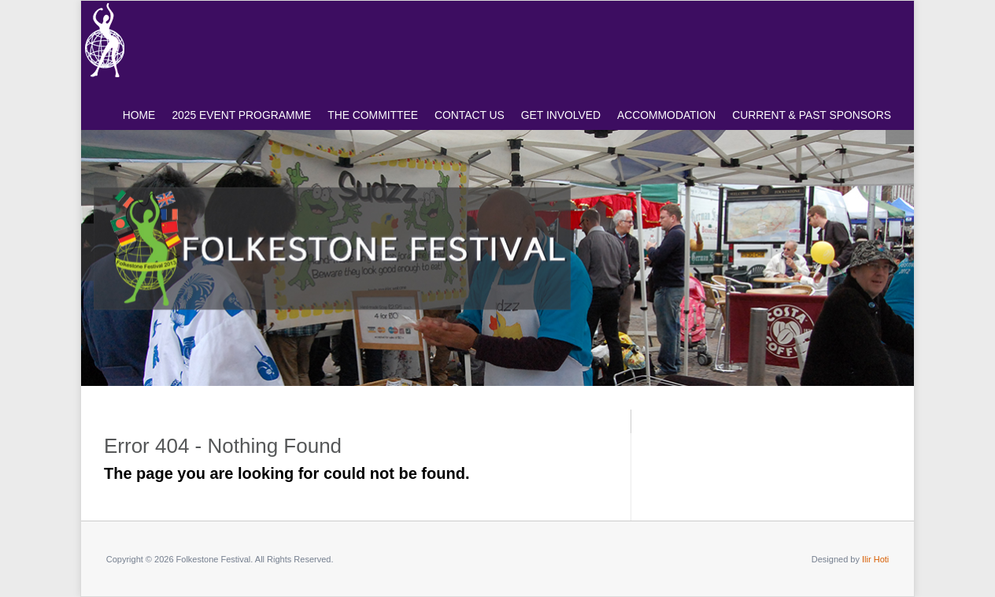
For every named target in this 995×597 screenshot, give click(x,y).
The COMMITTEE (372, 115)
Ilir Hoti (875, 559)
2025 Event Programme (241, 115)
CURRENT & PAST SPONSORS (811, 115)
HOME (139, 115)
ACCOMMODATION (666, 115)
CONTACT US (470, 115)
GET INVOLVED (561, 115)
